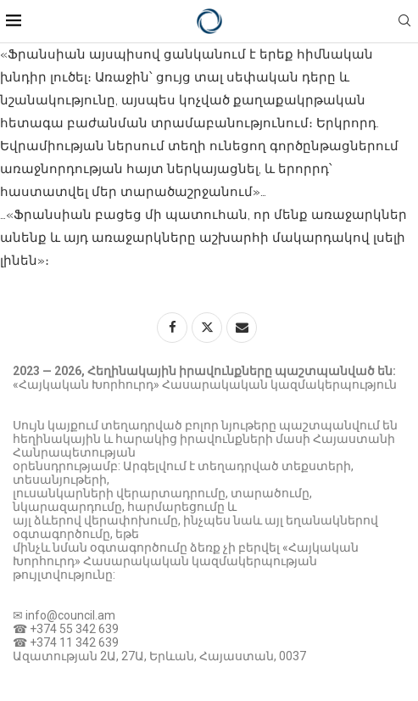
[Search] (404, 21)
